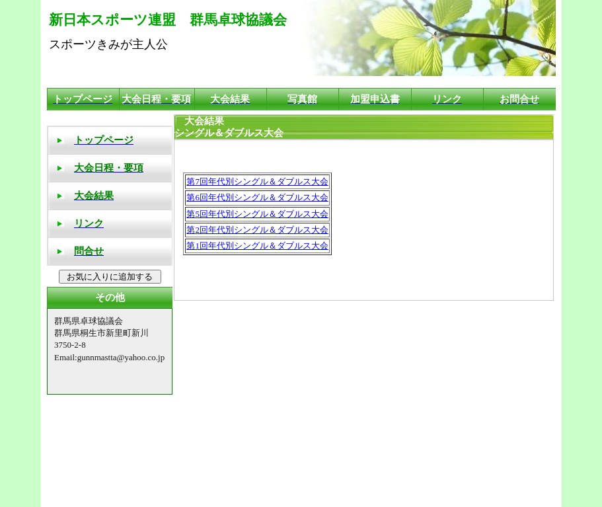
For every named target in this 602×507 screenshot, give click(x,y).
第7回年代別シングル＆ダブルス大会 (257, 181)
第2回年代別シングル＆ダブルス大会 (257, 230)
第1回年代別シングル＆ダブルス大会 (257, 246)
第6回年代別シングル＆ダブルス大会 (257, 197)
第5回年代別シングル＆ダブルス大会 (257, 214)
